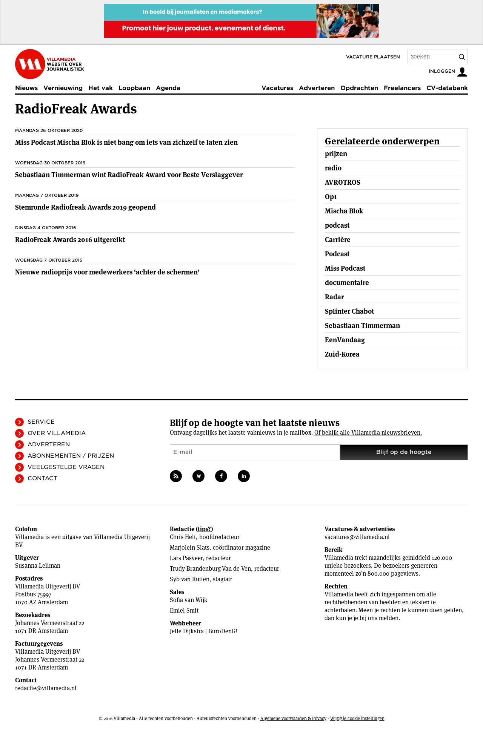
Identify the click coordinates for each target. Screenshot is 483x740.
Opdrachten (359, 88)
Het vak (100, 88)
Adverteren (317, 88)
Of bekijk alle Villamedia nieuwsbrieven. (368, 433)
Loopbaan (134, 88)
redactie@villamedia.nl (46, 688)
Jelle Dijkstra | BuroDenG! (203, 631)
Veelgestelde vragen (66, 467)
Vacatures (277, 88)
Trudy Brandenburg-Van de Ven (210, 569)
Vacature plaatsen (373, 57)
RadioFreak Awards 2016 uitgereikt (70, 239)
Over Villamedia (57, 433)
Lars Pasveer (186, 558)
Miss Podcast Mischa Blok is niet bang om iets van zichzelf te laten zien (126, 142)
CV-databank (447, 88)
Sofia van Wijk (189, 600)
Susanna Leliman (37, 566)
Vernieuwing (63, 88)
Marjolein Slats (189, 548)
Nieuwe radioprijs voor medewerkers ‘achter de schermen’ (107, 272)
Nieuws (26, 88)
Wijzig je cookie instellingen (357, 718)
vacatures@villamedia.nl (357, 537)
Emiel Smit (184, 610)
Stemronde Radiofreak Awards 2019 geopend (85, 207)
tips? (204, 529)
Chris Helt (183, 537)
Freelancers (402, 88)
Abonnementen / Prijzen (71, 455)
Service (41, 421)
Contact (42, 478)
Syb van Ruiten (189, 579)
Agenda (168, 88)
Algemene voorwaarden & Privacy (293, 718)
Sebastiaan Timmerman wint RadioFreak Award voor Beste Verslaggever (129, 174)
